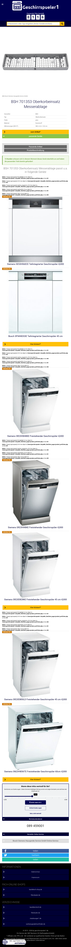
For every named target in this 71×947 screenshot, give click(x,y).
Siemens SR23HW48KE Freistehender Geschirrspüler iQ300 (35, 436)
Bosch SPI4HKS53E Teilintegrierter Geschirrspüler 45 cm (35, 336)
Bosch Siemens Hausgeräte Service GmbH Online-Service (35, 841)
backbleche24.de (35, 907)
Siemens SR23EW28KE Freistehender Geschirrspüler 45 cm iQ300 (35, 599)
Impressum (35, 877)
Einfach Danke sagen (35, 808)
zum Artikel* (35, 132)
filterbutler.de (35, 913)
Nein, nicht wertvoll (35, 813)
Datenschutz (35, 872)
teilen (35, 850)
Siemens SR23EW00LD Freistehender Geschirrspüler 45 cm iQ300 (35, 699)
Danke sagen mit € (35, 802)
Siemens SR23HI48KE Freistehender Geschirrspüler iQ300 (35, 527)
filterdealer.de (35, 895)
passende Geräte (35, 136)
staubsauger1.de (35, 918)
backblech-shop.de (35, 889)
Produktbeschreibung (35, 150)
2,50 (35, 794)
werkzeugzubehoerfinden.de (35, 924)
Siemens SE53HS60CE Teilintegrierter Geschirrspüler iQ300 (35, 264)
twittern (35, 855)
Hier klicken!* (35, 344)
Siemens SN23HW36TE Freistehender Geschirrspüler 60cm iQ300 (35, 771)
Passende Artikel (35, 147)
